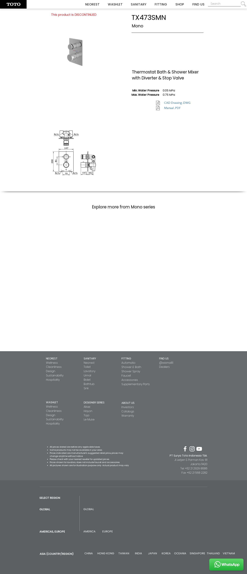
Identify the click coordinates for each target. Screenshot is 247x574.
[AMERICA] (89, 531)
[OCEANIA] (180, 553)
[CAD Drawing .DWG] (177, 102)
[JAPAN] (152, 553)
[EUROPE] (107, 531)
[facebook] (185, 448)
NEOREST (51, 358)
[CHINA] (89, 553)
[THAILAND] (213, 553)
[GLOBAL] (89, 509)
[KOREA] (166, 553)
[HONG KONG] (105, 553)
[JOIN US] (226, 565)
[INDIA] (138, 553)
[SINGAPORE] (197, 553)
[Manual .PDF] (176, 108)
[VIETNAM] (228, 553)
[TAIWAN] (123, 553)
